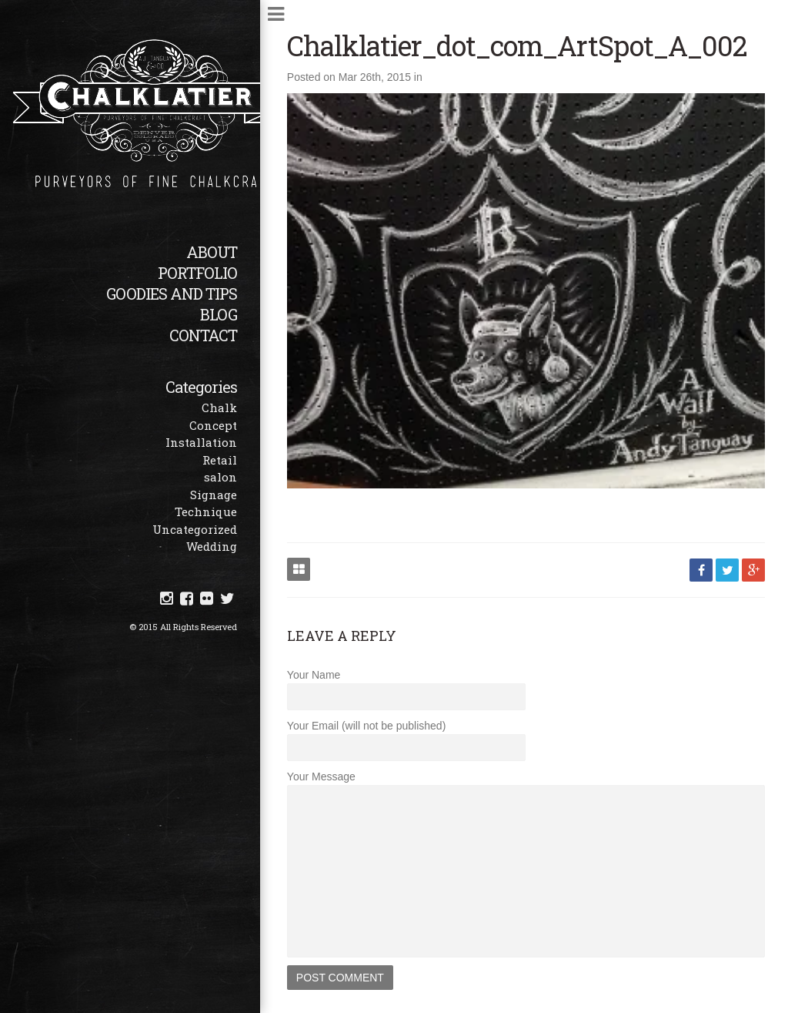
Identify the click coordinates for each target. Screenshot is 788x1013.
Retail (219, 460)
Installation (201, 442)
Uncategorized (194, 529)
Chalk (219, 407)
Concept (213, 425)
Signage (213, 494)
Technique (206, 511)
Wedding (211, 546)
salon (220, 477)
